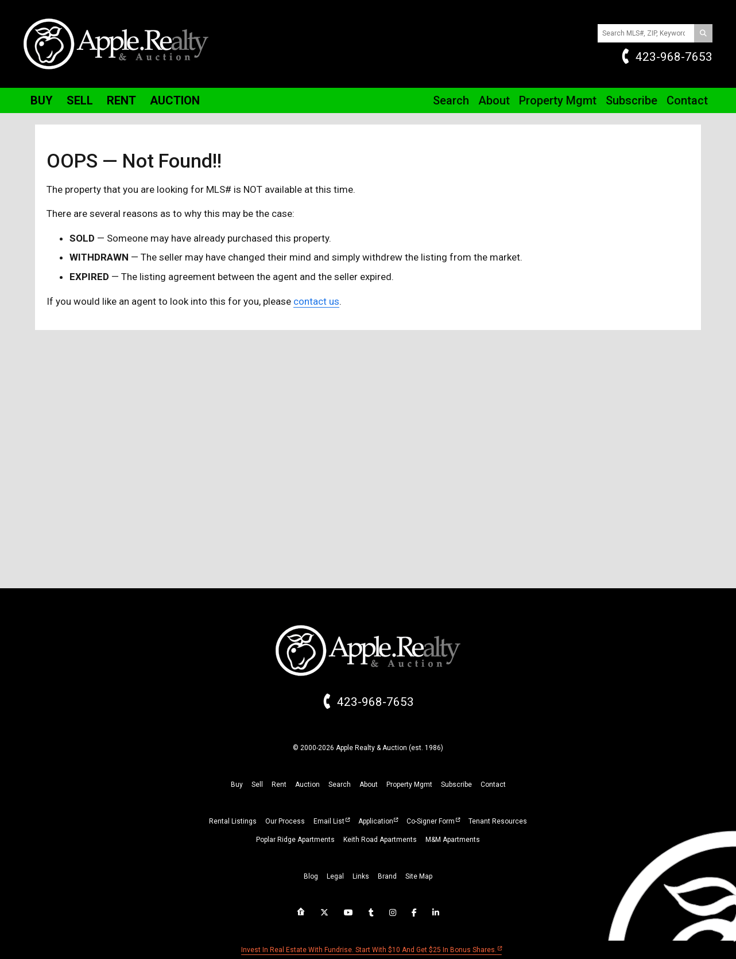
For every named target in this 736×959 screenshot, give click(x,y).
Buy (41, 100)
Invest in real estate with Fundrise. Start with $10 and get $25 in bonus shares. (369, 950)
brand (387, 876)
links (360, 876)
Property (557, 100)
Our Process (285, 821)
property (409, 785)
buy (237, 785)
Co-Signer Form (430, 821)
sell (257, 785)
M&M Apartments (452, 840)
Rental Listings (233, 821)
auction (307, 785)
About (494, 100)
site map (418, 876)
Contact (687, 100)
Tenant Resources (497, 821)
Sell (80, 100)
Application (375, 821)
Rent (121, 100)
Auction (175, 100)
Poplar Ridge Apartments (295, 840)
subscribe (456, 785)
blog (311, 876)
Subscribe (631, 100)
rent (279, 785)
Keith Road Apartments (380, 840)
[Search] (703, 33)
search (339, 785)
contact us (316, 301)
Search (451, 100)
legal (335, 876)
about (368, 785)
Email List (328, 821)
